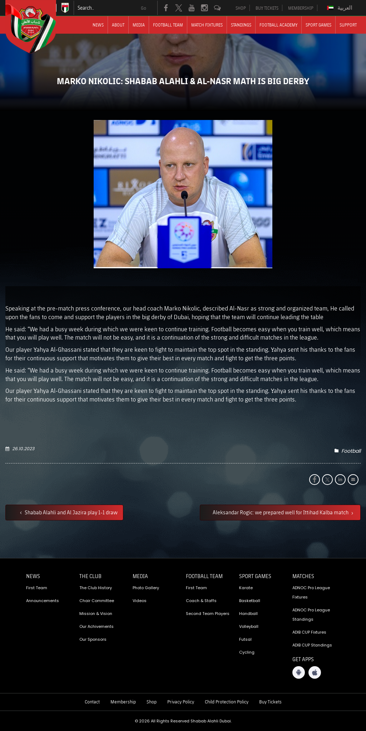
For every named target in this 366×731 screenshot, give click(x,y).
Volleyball (248, 626)
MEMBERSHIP (300, 7)
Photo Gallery (146, 588)
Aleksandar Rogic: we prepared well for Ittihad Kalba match (281, 512)
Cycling (246, 652)
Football (351, 451)
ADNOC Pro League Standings (311, 614)
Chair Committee (96, 600)
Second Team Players (207, 613)
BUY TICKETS (267, 7)
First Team (36, 588)
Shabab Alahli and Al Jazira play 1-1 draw (71, 512)
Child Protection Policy (226, 701)
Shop (152, 701)
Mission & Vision (95, 613)
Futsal (245, 639)
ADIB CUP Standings (312, 645)
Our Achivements (96, 626)
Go (143, 8)
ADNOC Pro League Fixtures (311, 592)
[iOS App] (314, 672)
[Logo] (37, 27)
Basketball (249, 600)
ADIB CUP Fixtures (309, 632)
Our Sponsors (93, 639)
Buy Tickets (270, 701)
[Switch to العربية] (340, 8)
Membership (123, 701)
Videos (140, 600)
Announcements (42, 600)
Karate (246, 588)
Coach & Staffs (201, 600)
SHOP (241, 7)
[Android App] (298, 672)
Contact (92, 701)
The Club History (95, 588)
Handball (248, 613)
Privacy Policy (180, 701)
